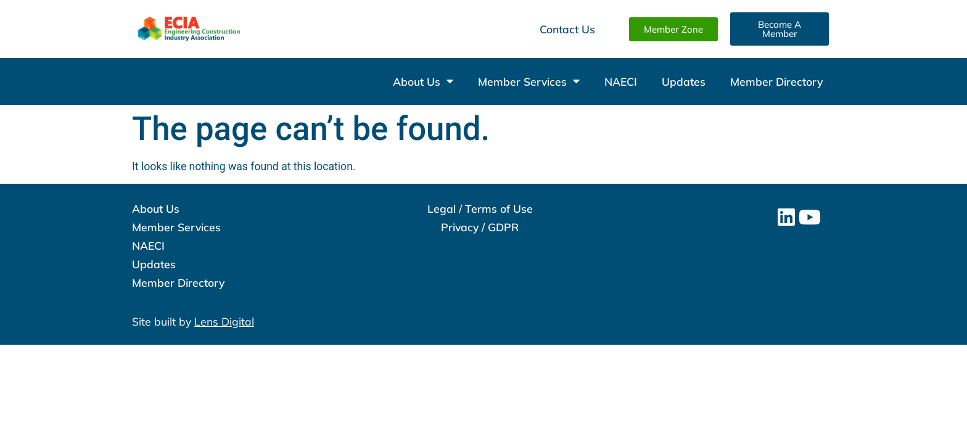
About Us (423, 81)
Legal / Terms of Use (480, 208)
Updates (684, 81)
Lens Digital (224, 321)
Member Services (529, 81)
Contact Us (567, 29)
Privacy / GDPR (480, 227)
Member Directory (776, 81)
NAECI (620, 81)
